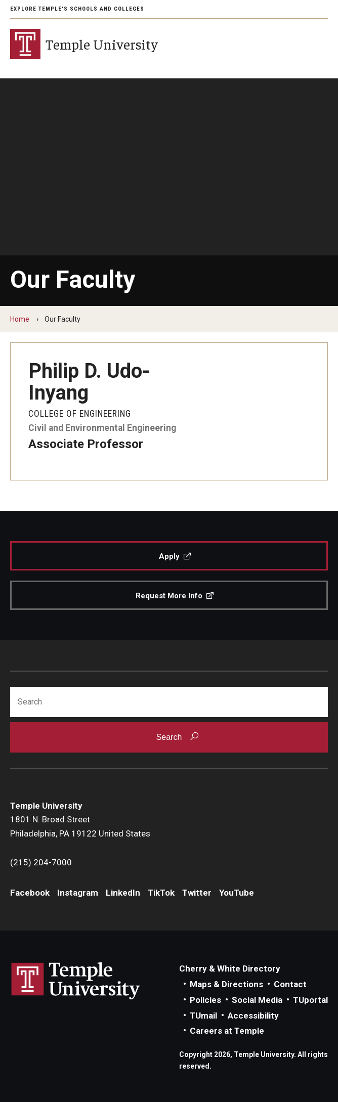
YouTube (236, 893)
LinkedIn (123, 893)
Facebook (30, 893)
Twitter (197, 893)
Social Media (257, 1000)
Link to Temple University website (76, 981)
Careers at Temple (227, 1031)
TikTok (161, 893)
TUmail (203, 1015)
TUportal (310, 1000)
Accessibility (253, 1015)
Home (19, 319)
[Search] (169, 702)
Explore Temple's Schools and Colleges (77, 9)
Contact (290, 984)
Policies (205, 1000)
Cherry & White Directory (229, 968)
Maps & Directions (226, 984)
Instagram (77, 893)
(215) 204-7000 (41, 862)
